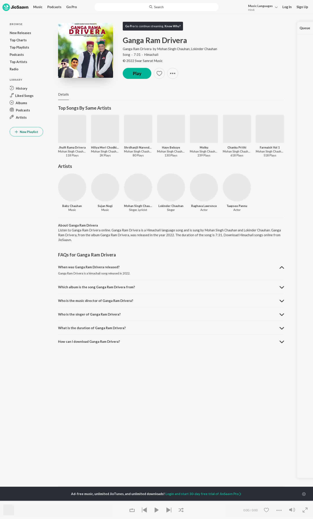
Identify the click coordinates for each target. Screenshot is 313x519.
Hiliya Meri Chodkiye (105, 147)
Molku (204, 147)
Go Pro (71, 7)
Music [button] (37, 7)
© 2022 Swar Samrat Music (143, 61)
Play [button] (137, 73)
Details (63, 94)
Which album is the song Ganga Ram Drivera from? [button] (96, 287)
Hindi (251, 9)
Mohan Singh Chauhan (173, 49)
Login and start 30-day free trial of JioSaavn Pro (203, 494)
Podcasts (54, 7)
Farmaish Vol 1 (270, 147)
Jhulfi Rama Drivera (72, 147)
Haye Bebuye (171, 147)
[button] (262, 7)
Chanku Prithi (236, 147)
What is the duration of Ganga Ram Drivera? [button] (92, 328)
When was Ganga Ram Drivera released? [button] (88, 267)
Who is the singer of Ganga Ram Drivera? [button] (89, 314)
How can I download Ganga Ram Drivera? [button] (89, 341)
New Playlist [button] (26, 132)
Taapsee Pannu (237, 206)
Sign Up (302, 7)
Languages (260, 6)
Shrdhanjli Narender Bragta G (138, 147)
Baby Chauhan (72, 206)
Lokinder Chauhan (204, 49)
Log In (287, 7)
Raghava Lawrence (204, 206)
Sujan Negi (105, 206)
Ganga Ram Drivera (137, 49)
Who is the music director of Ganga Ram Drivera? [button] (95, 301)
